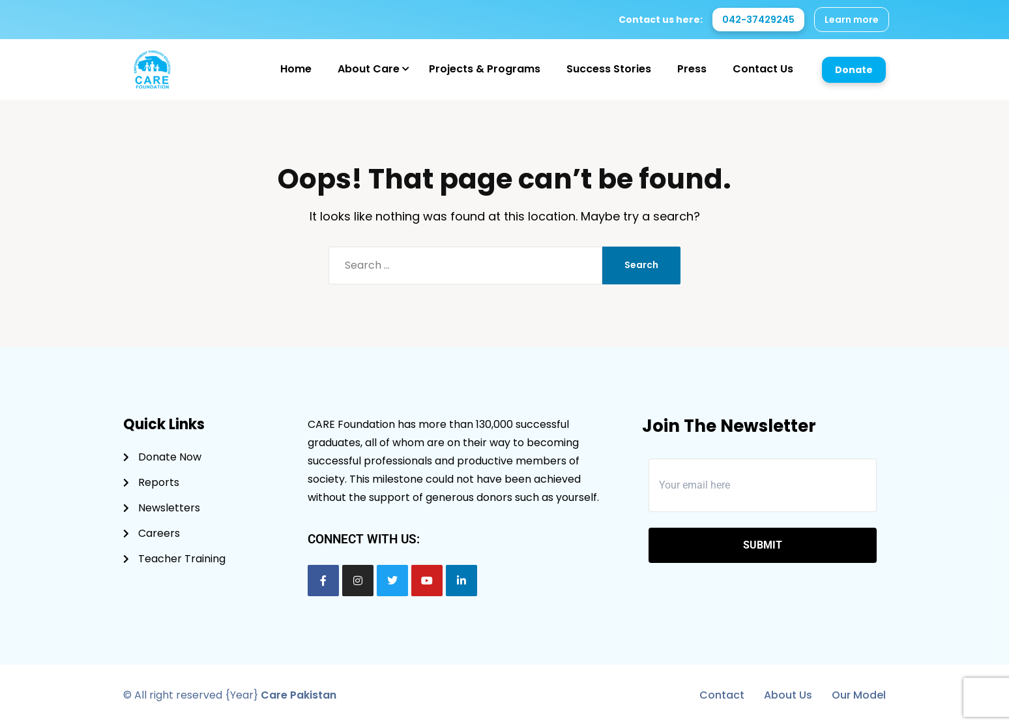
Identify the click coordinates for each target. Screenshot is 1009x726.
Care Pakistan (298, 695)
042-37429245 (758, 19)
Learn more (852, 19)
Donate (854, 69)
